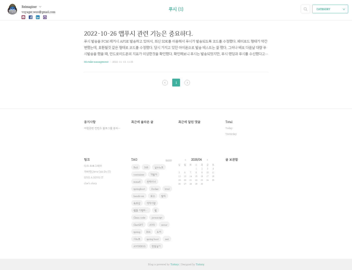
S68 (146, 167)
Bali (136, 167)
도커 (159, 231)
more (169, 160)
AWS (152, 224)
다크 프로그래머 (93, 166)
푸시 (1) (176, 9)
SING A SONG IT (93, 177)
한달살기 (156, 246)
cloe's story (90, 183)
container (139, 174)
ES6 (148, 231)
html (167, 188)
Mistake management (96, 62)
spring (137, 231)
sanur (164, 224)
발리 (163, 196)
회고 (152, 196)
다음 (187, 82)
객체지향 (151, 203)
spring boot (153, 239)
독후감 (137, 203)
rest (167, 239)
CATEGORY (331, 9)
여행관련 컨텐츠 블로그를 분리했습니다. (103, 128)
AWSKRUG (139, 246)
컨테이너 (151, 181)
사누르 (137, 239)
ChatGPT (138, 224)
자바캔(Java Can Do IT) (97, 171)
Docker (154, 188)
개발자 (153, 174)
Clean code (139, 217)
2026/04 (196, 160)
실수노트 (158, 167)
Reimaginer (31, 7)
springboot (139, 188)
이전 (165, 82)
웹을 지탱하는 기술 (142, 210)
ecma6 (137, 181)
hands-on (139, 196)
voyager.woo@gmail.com (38, 12)
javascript (157, 217)
